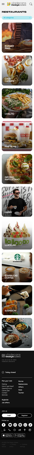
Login (9, 415)
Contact (4, 393)
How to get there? (8, 386)
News (20, 390)
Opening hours (7, 388)
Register (25, 415)
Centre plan (6, 390)
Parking (4, 384)
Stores (20, 381)
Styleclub (5, 400)
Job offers (6, 402)
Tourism (21, 393)
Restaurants (23, 384)
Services (5, 395)
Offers (20, 387)
